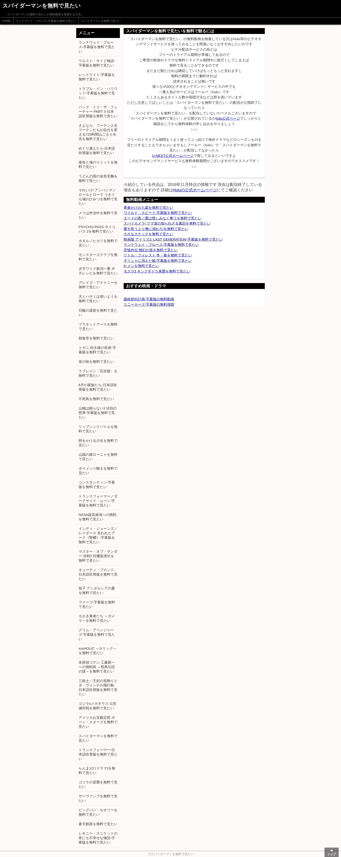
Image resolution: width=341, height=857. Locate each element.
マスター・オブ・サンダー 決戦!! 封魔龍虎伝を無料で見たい (98, 555)
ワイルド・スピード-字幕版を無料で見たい (158, 213)
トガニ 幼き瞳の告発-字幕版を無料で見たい (97, 350)
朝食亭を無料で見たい (96, 338)
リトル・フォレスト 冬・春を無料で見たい (158, 255)
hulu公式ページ (227, 118)
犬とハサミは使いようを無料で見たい (98, 298)
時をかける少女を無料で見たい (98, 443)
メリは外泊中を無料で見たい (98, 215)
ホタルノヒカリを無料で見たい (98, 243)
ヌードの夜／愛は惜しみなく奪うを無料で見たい (163, 218)
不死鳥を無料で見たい (96, 399)
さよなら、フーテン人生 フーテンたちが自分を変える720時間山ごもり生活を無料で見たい (98, 132)
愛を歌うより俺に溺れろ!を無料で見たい (156, 229)
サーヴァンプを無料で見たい (98, 798)
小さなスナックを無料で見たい (148, 234)
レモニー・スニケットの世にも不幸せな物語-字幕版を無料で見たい (98, 837)
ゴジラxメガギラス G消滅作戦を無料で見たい (97, 706)
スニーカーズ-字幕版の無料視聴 (149, 304)
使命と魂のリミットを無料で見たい (98, 164)
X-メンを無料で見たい (141, 266)
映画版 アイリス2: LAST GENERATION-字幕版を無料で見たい (173, 239)
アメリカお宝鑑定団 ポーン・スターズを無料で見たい (98, 721)
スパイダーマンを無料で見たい (101, 21)
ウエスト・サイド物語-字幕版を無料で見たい (97, 63)
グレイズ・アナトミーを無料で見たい (98, 284)
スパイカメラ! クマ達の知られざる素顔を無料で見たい (167, 223)
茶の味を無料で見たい (96, 362)
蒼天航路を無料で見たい (98, 824)
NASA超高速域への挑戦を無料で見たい (98, 517)
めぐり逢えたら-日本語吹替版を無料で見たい (97, 150)
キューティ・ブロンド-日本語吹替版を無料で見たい (98, 574)
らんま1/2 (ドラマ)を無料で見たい (97, 770)
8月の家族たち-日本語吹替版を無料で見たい (98, 387)
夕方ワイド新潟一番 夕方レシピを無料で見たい (98, 271)
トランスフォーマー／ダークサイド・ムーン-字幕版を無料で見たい (98, 500)
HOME (6, 21)
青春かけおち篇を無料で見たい (148, 207)
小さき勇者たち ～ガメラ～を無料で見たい (97, 618)
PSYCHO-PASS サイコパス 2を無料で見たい (97, 229)
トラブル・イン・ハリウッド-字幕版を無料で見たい (98, 93)
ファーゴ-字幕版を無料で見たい (97, 604)
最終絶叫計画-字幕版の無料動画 (149, 299)
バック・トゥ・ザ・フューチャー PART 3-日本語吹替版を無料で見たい (98, 111)
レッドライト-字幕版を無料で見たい (97, 77)
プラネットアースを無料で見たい (98, 326)
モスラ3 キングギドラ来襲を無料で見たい (157, 271)
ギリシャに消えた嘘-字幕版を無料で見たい (158, 261)
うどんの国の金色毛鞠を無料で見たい (98, 178)
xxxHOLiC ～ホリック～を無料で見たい (98, 650)
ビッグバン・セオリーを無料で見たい (98, 812)
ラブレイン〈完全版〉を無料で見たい (98, 373)
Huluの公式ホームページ (195, 190)
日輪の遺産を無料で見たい (98, 312)
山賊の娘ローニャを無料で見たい (98, 456)
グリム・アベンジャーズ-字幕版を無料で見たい (97, 634)
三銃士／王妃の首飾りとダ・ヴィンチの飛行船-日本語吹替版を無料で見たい (98, 687)
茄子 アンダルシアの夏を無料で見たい (97, 590)
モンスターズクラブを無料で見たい (98, 257)
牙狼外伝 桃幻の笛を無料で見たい (151, 250)
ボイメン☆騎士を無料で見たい (98, 470)
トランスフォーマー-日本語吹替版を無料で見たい (98, 754)
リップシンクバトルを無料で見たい (98, 429)
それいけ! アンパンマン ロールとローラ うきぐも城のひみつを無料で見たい (98, 196)
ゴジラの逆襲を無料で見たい (98, 784)
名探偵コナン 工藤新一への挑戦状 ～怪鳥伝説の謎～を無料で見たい (97, 666)
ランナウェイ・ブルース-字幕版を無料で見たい (46, 21)
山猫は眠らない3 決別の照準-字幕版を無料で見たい (98, 412)
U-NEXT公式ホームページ (173, 156)
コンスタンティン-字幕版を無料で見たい (97, 484)
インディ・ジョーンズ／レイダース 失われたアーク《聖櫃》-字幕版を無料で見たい (98, 535)
